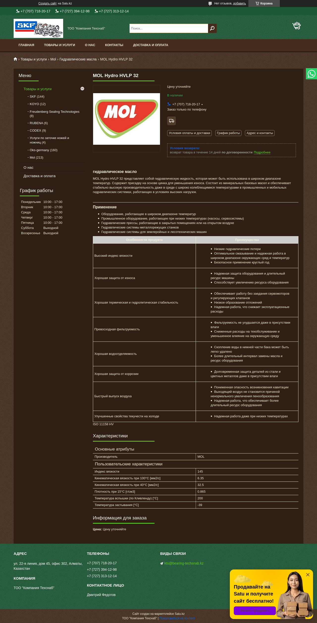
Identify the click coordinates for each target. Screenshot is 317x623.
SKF (33, 96)
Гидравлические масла (78, 59)
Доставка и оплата (150, 45)
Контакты (114, 45)
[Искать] (212, 28)
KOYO (34, 104)
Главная (26, 45)
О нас (90, 45)
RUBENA (36, 123)
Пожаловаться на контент (177, 618)
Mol (53, 59)
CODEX (35, 130)
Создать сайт (47, 3)
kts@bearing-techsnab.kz (184, 563)
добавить (239, 3)
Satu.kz (180, 614)
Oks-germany (39, 150)
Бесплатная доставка (171, 120)
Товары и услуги (59, 45)
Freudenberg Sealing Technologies (54, 111)
